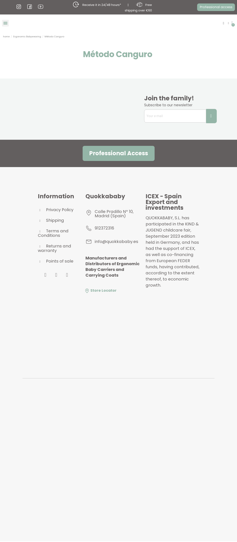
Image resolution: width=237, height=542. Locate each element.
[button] (214, 7)
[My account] (228, 23)
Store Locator (100, 291)
